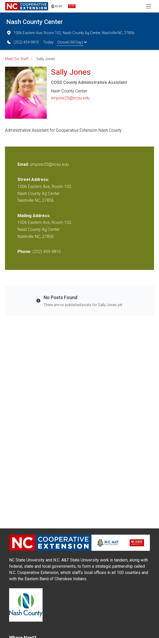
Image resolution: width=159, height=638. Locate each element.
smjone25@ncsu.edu (70, 98)
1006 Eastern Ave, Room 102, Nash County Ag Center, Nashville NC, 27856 (70, 32)
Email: (23, 164)
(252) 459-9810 (22, 42)
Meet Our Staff (16, 59)
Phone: (24, 251)
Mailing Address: (33, 215)
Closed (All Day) (72, 42)
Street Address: (33, 179)
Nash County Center (34, 22)
